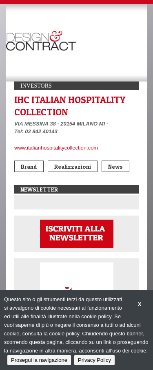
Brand (29, 166)
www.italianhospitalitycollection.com (56, 148)
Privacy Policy (94, 360)
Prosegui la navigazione (39, 360)
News (115, 166)
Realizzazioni (72, 166)
